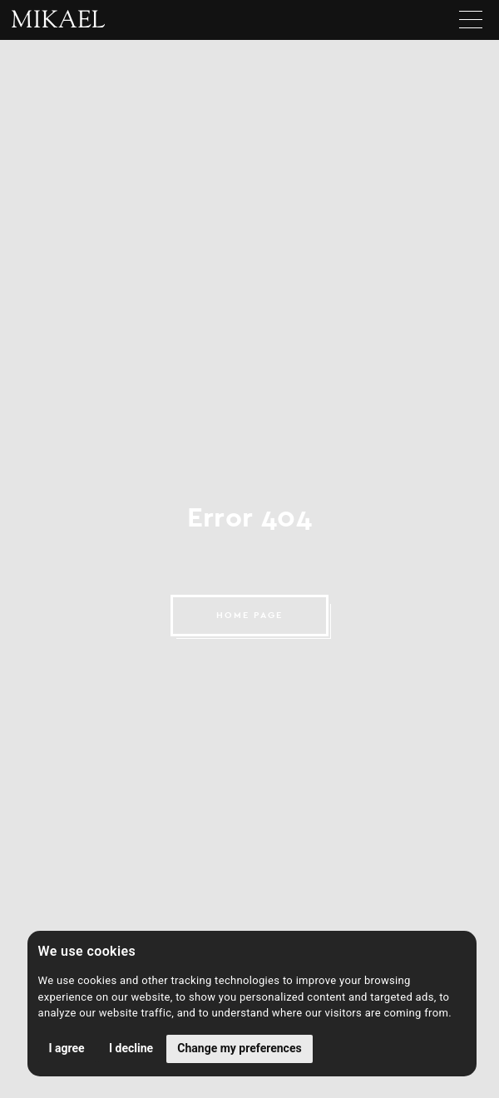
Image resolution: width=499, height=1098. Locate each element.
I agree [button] (67, 1048)
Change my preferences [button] (239, 1048)
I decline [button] (131, 1048)
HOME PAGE (249, 615)
